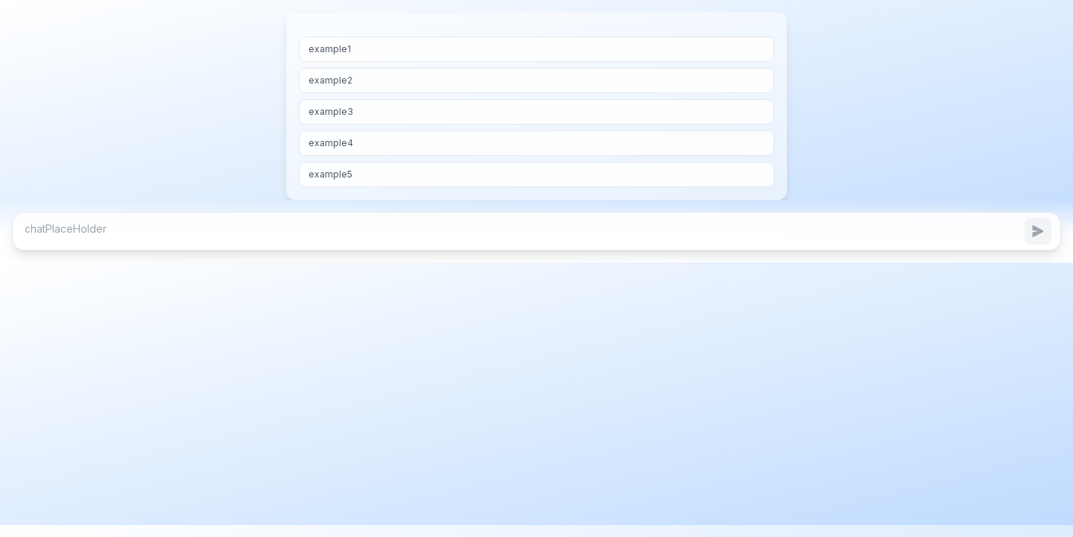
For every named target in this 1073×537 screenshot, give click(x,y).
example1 (329, 48)
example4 (330, 142)
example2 (330, 80)
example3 (330, 111)
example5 (330, 174)
